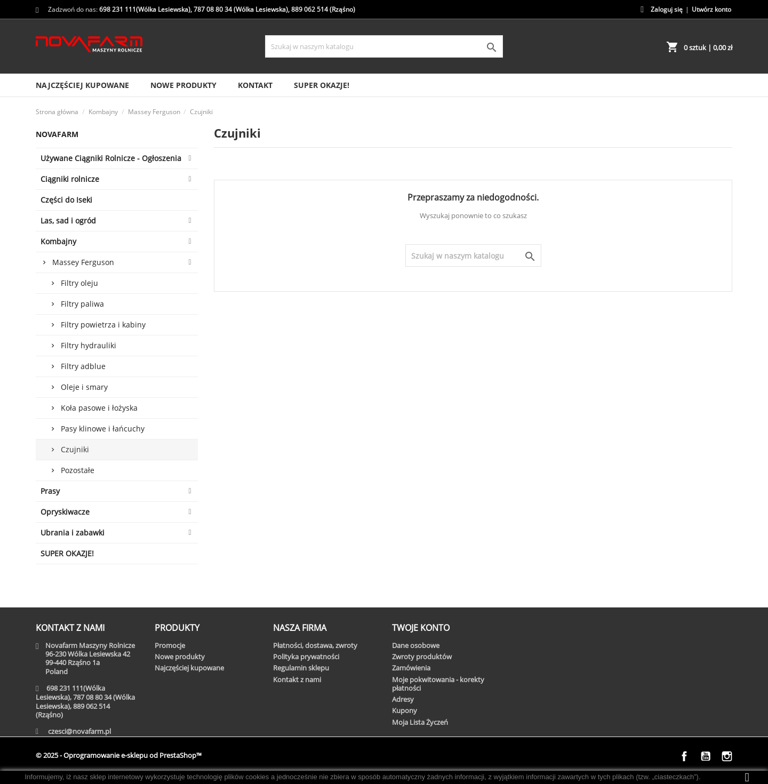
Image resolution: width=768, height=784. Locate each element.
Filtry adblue (83, 366)
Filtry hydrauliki (88, 345)
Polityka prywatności (306, 656)
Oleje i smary (84, 387)
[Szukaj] (383, 46)
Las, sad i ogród (68, 220)
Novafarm (57, 134)
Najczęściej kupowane (82, 85)
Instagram (727, 756)
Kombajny (58, 241)
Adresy (403, 699)
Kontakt (255, 85)
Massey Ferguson (83, 262)
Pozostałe (77, 470)
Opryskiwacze (65, 512)
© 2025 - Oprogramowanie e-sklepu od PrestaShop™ (119, 755)
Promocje (170, 645)
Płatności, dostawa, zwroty (315, 645)
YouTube (706, 756)
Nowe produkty (183, 85)
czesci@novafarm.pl (79, 731)
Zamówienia (411, 668)
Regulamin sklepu (301, 668)
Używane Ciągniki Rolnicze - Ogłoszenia (111, 158)
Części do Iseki (66, 200)
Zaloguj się (667, 9)
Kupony (404, 710)
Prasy (50, 491)
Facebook (684, 756)
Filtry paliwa (82, 304)
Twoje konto (421, 628)
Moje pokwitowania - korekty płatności (438, 684)
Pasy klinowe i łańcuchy (103, 428)
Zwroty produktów (422, 656)
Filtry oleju (79, 283)
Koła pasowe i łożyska (99, 408)
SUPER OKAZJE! (321, 85)
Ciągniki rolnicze (70, 179)
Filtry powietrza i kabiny (103, 324)
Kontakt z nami (297, 679)
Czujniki (75, 449)
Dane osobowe (415, 645)
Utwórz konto (711, 9)
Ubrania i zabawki (73, 532)
